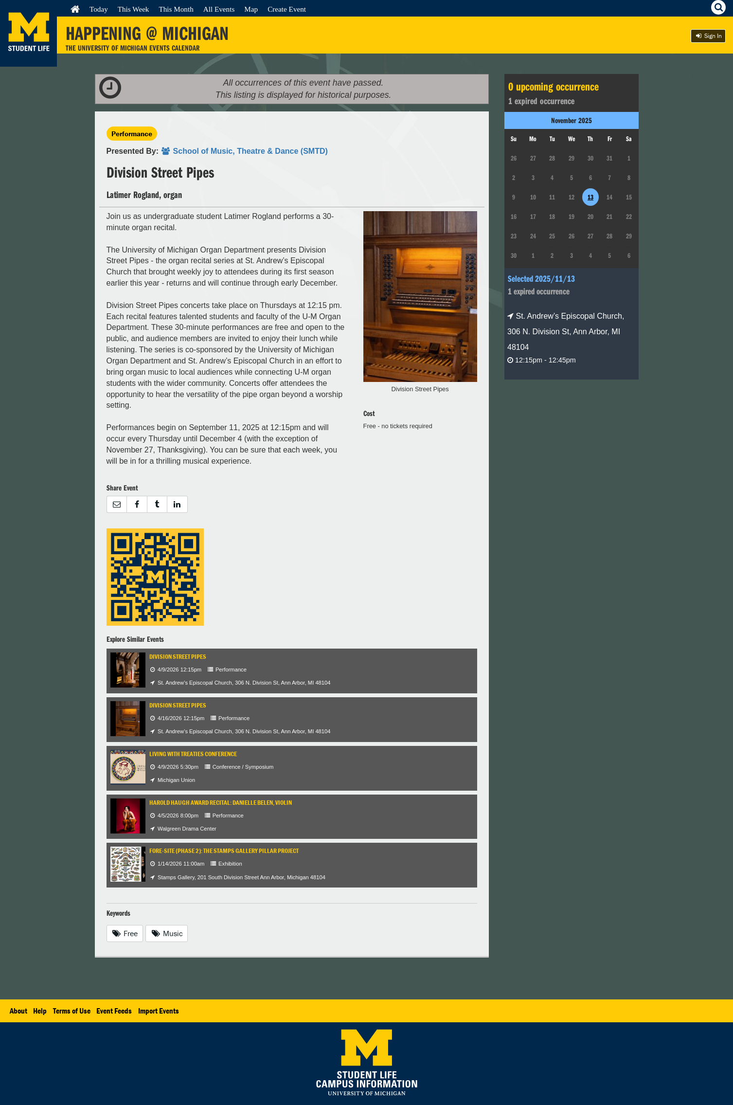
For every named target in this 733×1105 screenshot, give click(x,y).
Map (251, 9)
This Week (133, 9)
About (18, 1010)
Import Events (158, 1010)
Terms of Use (71, 1010)
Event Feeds (114, 1010)
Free (125, 933)
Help (40, 1010)
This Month (176, 9)
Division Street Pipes (177, 656)
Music (166, 933)
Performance (131, 133)
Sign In (708, 36)
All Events (219, 9)
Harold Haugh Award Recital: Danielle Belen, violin (220, 802)
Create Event (287, 9)
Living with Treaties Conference (193, 754)
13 (590, 197)
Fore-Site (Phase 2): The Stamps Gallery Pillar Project (224, 851)
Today (98, 9)
